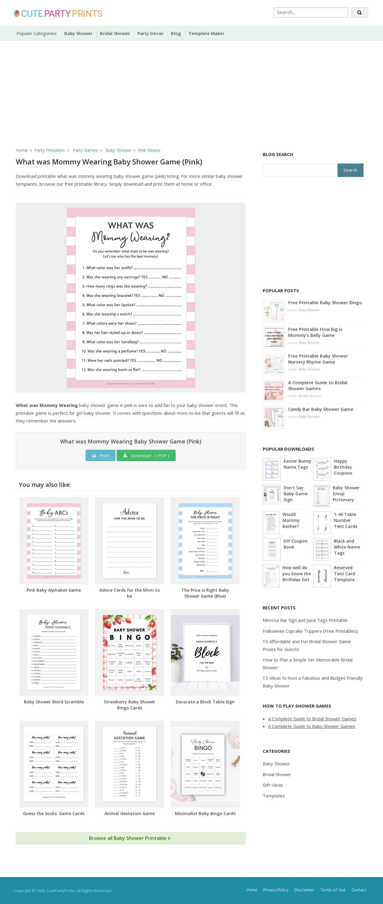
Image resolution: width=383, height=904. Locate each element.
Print (100, 455)
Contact (359, 890)
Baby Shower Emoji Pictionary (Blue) (346, 494)
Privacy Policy (275, 890)
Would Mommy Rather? (291, 520)
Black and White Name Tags (347, 547)
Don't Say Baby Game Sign (296, 493)
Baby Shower (78, 33)
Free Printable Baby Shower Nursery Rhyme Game (318, 359)
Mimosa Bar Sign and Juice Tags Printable (305, 620)
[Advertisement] (191, 93)
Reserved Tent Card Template (344, 573)
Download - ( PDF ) (146, 455)
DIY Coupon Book (296, 544)
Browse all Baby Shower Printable (130, 838)
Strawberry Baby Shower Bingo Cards (129, 705)
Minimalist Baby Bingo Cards (205, 813)
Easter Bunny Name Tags (297, 464)
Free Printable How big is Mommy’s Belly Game (315, 332)
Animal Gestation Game (129, 813)
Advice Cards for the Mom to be (129, 593)
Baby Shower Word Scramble (54, 702)
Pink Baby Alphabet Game (54, 590)
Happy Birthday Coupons (343, 467)
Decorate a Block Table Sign (205, 702)
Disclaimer (304, 890)
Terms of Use (333, 890)
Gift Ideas (273, 785)
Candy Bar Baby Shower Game (320, 409)
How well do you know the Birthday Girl (296, 573)
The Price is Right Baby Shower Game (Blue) (205, 593)
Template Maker (206, 33)
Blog (176, 33)
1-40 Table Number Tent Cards (345, 520)
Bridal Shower (115, 33)
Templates (274, 796)
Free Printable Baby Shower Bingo (325, 302)
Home (252, 890)
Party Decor (150, 33)
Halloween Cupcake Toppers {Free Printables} (310, 631)
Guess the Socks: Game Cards (53, 813)
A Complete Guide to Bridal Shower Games (317, 385)
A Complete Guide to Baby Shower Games (311, 726)
